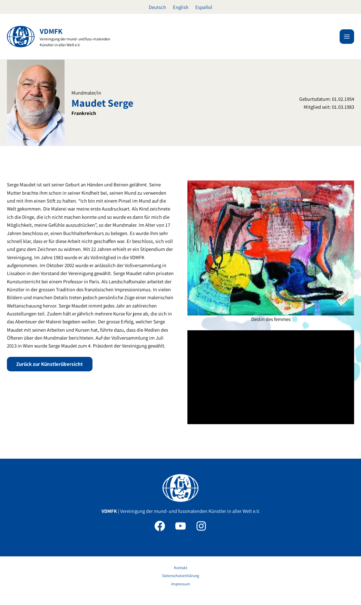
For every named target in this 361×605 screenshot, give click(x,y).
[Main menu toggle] (347, 36)
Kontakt (180, 567)
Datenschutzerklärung (180, 575)
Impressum (180, 583)
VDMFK (51, 31)
